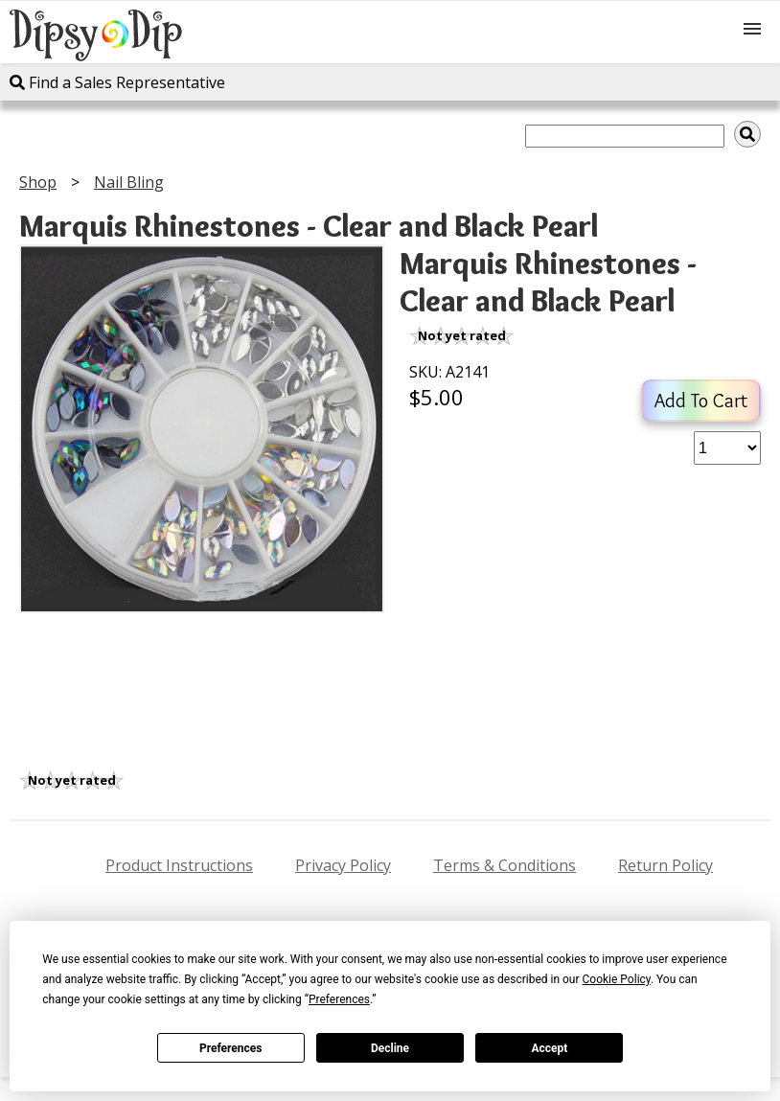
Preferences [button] (339, 999)
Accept (549, 1048)
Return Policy (665, 865)
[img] (747, 134)
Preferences (231, 1048)
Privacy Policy (343, 865)
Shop (38, 182)
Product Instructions (179, 865)
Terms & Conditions (504, 865)
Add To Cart (700, 400)
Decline (390, 1048)
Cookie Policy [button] (617, 979)
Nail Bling (129, 182)
